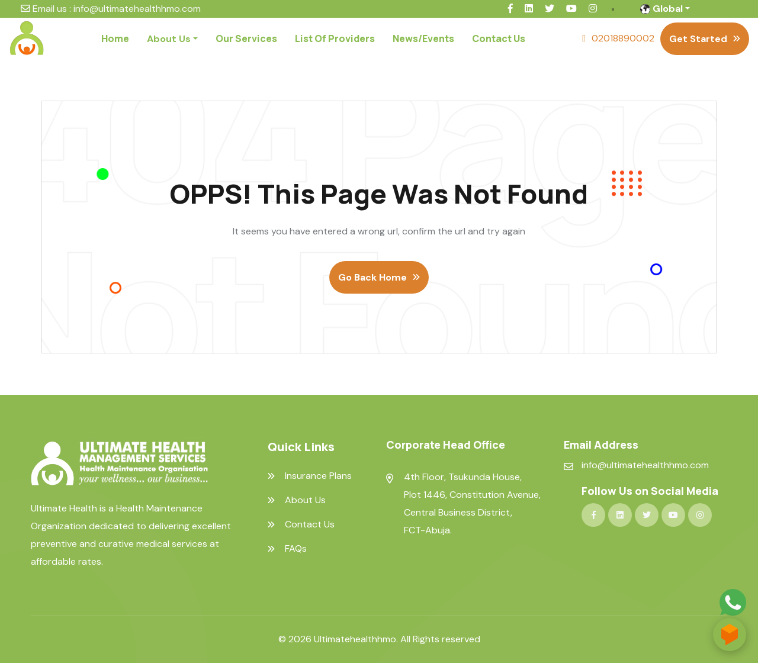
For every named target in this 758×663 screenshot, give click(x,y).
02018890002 (623, 38)
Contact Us (498, 38)
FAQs (296, 548)
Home (115, 38)
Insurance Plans (318, 476)
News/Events (423, 38)
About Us (305, 500)
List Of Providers (335, 38)
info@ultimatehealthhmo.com (137, 8)
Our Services (246, 38)
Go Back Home (372, 277)
